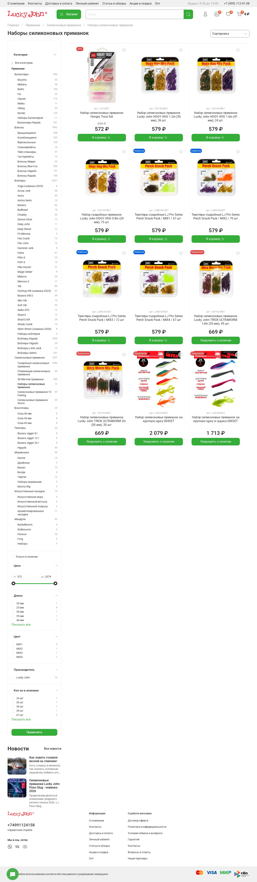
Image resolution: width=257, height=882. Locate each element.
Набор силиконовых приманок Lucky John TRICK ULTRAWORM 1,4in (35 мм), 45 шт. (215, 319)
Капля (21, 458)
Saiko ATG (23, 310)
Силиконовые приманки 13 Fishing (34, 393)
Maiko (21, 103)
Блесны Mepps (26, 161)
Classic (22, 98)
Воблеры (20, 180)
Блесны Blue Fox (28, 166)
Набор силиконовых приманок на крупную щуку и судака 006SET (215, 419)
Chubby (22, 214)
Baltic (21, 89)
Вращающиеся (27, 133)
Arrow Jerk (24, 190)
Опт (157, 3)
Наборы (23, 543)
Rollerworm (24, 529)
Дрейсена (24, 462)
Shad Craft (24, 319)
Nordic (21, 113)
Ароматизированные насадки (31, 513)
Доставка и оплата (58, 3)
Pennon (22, 534)
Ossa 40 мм (24, 413)
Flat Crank (24, 238)
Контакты (35, 3)
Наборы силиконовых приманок (31, 385)
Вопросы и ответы (139, 852)
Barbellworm (25, 524)
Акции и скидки (141, 3)
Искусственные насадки (30, 491)
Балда (21, 472)
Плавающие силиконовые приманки (34, 373)
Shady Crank (25, 324)
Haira (21, 252)
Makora (22, 276)
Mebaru (22, 84)
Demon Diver (25, 219)
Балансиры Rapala (29, 122)
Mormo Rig (24, 486)
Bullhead (23, 209)
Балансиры (22, 74)
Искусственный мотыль (32, 501)
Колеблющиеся (27, 137)
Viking (21, 108)
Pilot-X (21, 257)
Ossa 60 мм (24, 423)
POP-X (21, 262)
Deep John (24, 224)
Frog (20, 539)
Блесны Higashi (27, 171)
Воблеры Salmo (27, 353)
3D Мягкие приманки (31, 379)
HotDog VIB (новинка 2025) (34, 291)
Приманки (33, 25)
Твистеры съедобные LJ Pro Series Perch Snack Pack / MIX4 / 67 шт (159, 318)
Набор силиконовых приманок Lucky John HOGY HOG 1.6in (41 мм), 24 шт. (216, 116)
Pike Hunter (24, 267)
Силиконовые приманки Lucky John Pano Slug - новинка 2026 (44, 786)
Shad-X (22, 314)
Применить (34, 732)
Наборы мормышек (30, 482)
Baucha (22, 79)
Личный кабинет (87, 3)
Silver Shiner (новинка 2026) (34, 329)
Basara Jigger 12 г (28, 438)
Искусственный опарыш (33, 506)
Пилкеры (20, 428)
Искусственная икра (30, 497)
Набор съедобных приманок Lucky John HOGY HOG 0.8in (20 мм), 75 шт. (102, 218)
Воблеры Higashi (28, 343)
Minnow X (23, 281)
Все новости (52, 748)
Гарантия (134, 839)
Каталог (69, 14)
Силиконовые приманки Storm (33, 401)
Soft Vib (22, 305)
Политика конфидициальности (147, 826)
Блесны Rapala (27, 175)
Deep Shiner (24, 229)
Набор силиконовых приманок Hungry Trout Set (102, 114)
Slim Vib (22, 300)
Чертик (22, 477)
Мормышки (22, 452)
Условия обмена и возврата (145, 833)
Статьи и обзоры (114, 3)
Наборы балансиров (30, 118)
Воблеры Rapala (28, 338)
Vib (19, 286)
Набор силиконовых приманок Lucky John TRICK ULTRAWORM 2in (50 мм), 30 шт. (102, 421)
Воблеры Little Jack (29, 348)
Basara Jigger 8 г (28, 433)
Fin (19, 94)
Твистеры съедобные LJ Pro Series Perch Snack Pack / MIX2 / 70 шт (216, 216)
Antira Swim (25, 200)
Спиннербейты (27, 147)
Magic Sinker (25, 272)
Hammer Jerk (25, 248)
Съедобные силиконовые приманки (33, 365)
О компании (16, 3)
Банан (21, 467)
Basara (22, 205)
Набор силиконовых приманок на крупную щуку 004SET (159, 419)
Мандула (20, 519)
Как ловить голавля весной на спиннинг (43, 759)
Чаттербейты (26, 156)
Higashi (22, 447)
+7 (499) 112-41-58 (236, 3)
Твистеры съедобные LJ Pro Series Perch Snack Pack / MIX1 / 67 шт (159, 216)
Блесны (19, 127)
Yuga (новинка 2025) (30, 186)
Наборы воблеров (29, 334)
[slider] (13, 583)
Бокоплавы (22, 408)
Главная (13, 25)
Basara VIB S (25, 295)
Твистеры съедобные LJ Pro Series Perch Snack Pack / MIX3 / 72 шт (102, 318)
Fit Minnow (24, 233)
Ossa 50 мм (24, 418)
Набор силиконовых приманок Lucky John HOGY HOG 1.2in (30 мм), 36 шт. (159, 116)
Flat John (23, 243)
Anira (21, 195)
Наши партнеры (137, 858)
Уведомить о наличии (215, 340)
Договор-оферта (138, 820)
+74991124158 (21, 825)
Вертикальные (27, 142)
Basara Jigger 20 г (28, 442)
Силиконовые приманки (64, 25)
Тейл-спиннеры (27, 152)
